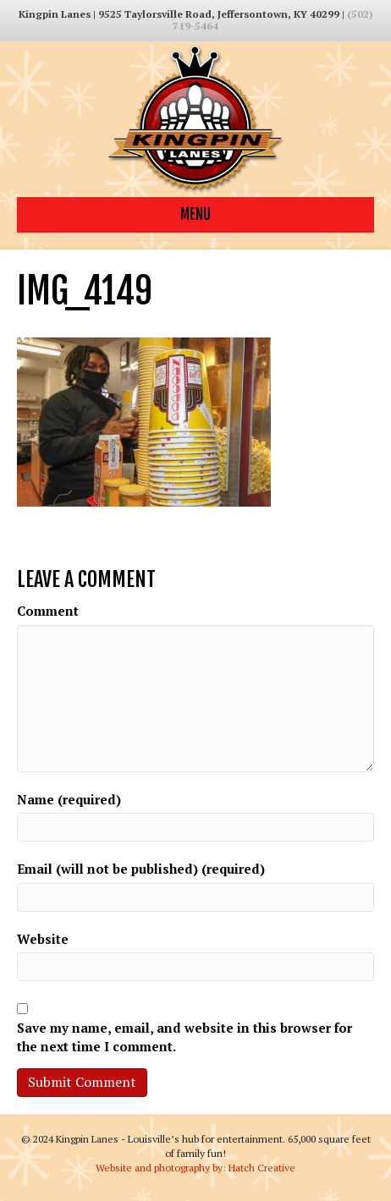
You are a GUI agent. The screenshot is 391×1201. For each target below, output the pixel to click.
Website (43, 938)
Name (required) (69, 799)
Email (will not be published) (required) (141, 868)
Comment (48, 610)
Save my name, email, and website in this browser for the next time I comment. (184, 1037)
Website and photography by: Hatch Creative (195, 1167)
